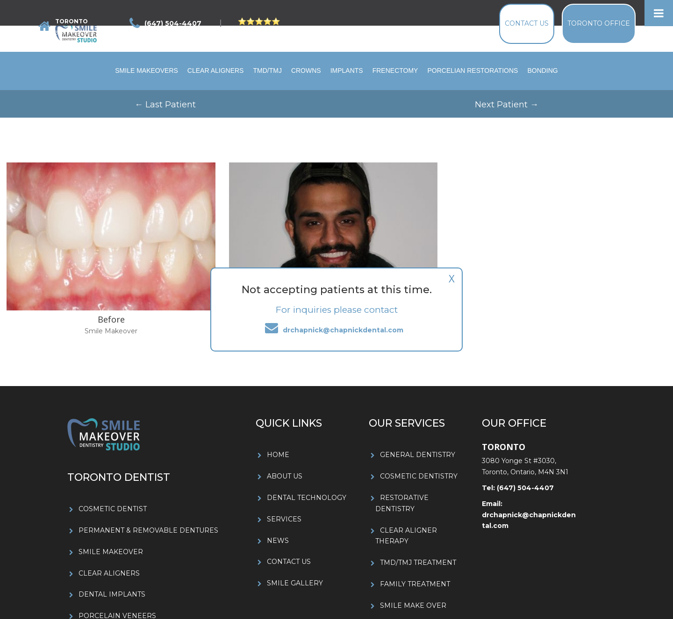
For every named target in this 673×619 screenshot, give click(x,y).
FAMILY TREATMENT (415, 584)
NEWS (278, 540)
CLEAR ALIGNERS (109, 573)
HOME (278, 454)
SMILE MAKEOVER (111, 552)
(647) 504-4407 (524, 488)
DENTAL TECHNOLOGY (306, 497)
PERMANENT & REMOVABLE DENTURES (148, 530)
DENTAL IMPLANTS (112, 594)
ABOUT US (284, 476)
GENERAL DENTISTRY (417, 454)
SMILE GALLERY (295, 583)
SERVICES (284, 519)
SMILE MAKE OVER (413, 605)
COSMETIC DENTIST (113, 509)
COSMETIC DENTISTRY (419, 476)
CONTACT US (289, 561)
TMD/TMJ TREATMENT (418, 562)
